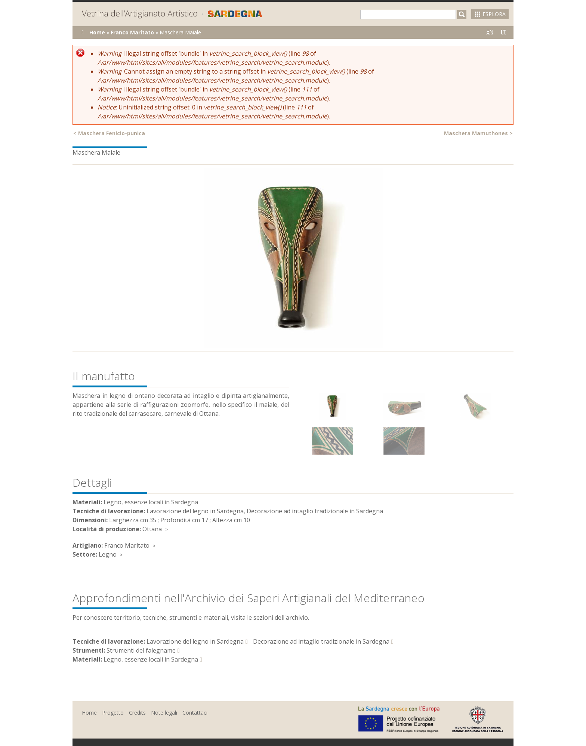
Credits (137, 712)
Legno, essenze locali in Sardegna (151, 659)
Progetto (113, 712)
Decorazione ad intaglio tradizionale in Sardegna (321, 641)
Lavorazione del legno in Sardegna (195, 641)
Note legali (164, 712)
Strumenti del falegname (141, 650)
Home (97, 32)
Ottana (152, 529)
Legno (108, 554)
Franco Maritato (132, 32)
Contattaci (194, 712)
